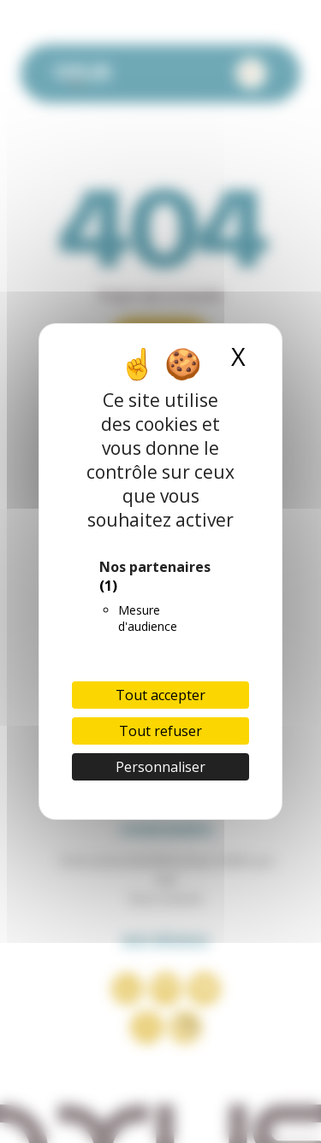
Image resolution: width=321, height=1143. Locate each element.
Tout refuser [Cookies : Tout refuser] (160, 731)
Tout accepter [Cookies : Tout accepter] (160, 695)
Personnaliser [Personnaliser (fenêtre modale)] (160, 766)
